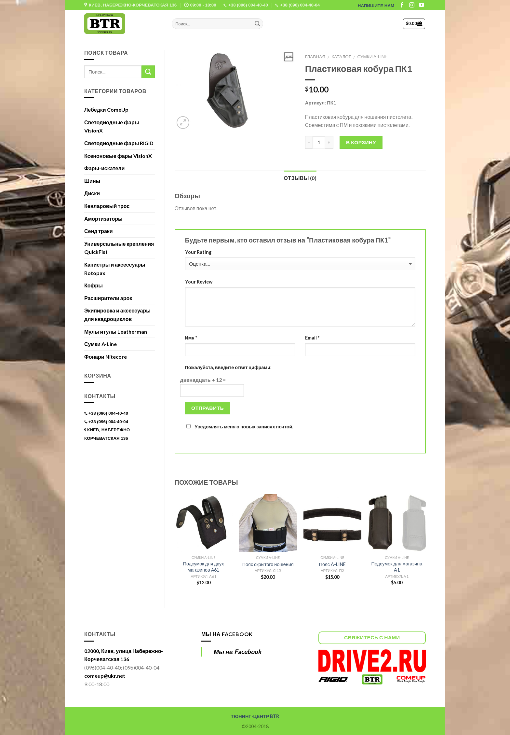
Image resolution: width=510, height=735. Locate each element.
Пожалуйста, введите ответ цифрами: (228, 367)
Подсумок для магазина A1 (397, 567)
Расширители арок (108, 298)
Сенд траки (98, 231)
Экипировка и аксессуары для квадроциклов (117, 314)
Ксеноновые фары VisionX (118, 156)
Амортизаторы (103, 218)
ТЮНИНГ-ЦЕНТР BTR (255, 716)
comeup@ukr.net (104, 676)
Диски (92, 193)
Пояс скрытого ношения (268, 564)
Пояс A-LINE (332, 564)
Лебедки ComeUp (106, 109)
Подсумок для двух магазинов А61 (203, 567)
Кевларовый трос (106, 206)
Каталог (341, 56)
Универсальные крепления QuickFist (119, 248)
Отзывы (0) (300, 178)
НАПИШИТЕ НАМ (376, 5)
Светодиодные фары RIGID (119, 143)
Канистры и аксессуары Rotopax (114, 268)
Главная (315, 56)
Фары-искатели (104, 168)
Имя (191, 337)
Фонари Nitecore (105, 357)
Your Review (198, 281)
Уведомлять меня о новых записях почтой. (244, 426)
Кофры (93, 285)
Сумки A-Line (372, 56)
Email (312, 337)
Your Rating (198, 252)
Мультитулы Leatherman (115, 331)
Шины (92, 181)
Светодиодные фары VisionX (111, 126)
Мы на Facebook (227, 634)
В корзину (361, 142)
